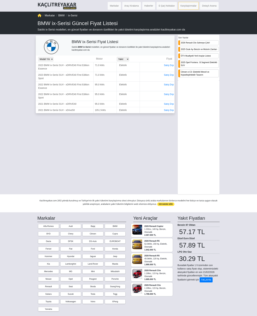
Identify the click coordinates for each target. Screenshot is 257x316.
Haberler (148, 5)
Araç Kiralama (131, 5)
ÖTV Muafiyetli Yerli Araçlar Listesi (196, 56)
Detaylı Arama (209, 5)
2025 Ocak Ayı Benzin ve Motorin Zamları (199, 49)
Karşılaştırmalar (188, 5)
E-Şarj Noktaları (167, 5)
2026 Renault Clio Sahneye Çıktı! (195, 43)
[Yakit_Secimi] (123, 59)
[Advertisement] (198, 138)
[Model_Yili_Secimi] (45, 59)
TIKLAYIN (206, 279)
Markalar (114, 5)
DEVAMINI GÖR (166, 204)
